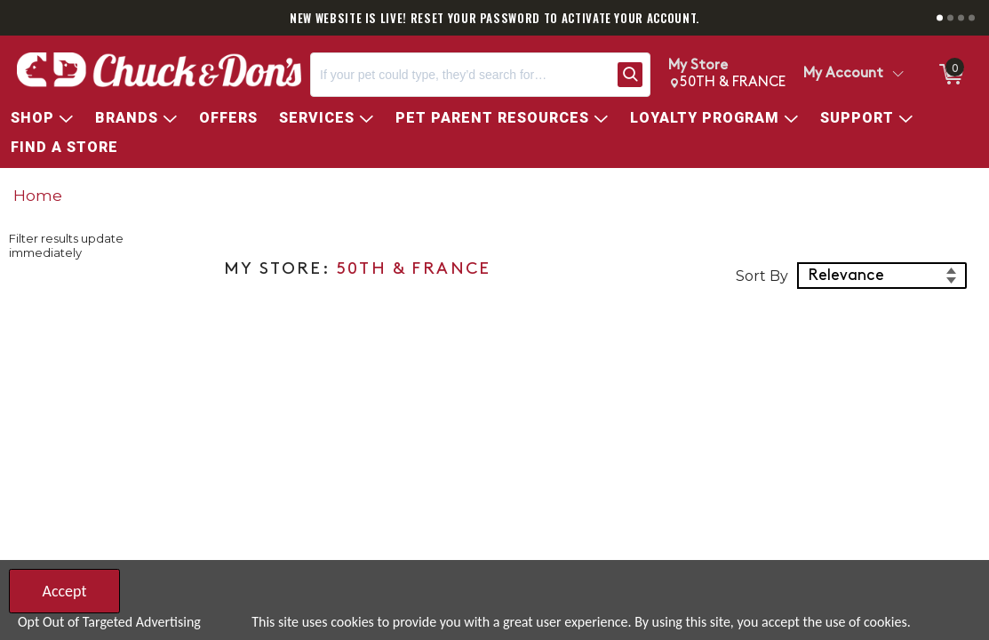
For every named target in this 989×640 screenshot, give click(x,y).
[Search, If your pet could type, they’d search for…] (460, 74)
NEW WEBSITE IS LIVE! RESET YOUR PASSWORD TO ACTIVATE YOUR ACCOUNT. (494, 18)
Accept (64, 591)
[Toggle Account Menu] (897, 74)
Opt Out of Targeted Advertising (109, 621)
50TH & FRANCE (414, 269)
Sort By (762, 276)
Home (37, 195)
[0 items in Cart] (950, 74)
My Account (843, 74)
